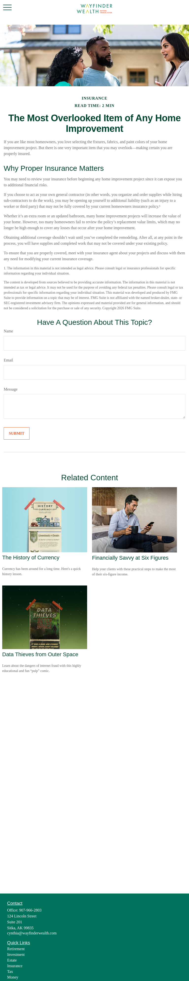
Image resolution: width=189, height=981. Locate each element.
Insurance (14, 966)
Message (10, 389)
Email (8, 360)
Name (8, 331)
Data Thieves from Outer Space (40, 654)
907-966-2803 (30, 910)
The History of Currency (30, 557)
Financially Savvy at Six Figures (130, 558)
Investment (16, 954)
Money (12, 977)
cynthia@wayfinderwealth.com (32, 933)
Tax (10, 971)
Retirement (16, 949)
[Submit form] (17, 433)
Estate (12, 960)
